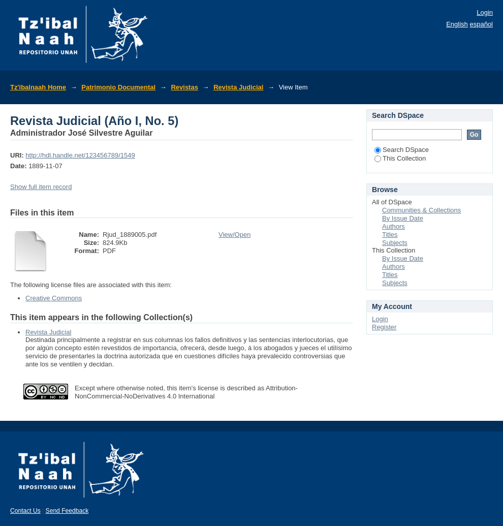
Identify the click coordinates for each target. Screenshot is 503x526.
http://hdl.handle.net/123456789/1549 (80, 155)
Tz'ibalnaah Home (38, 87)
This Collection (400, 158)
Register (384, 327)
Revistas (184, 87)
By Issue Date (402, 218)
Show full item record (41, 187)
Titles (390, 234)
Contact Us (25, 510)
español (481, 24)
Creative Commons (53, 298)
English (457, 24)
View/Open (234, 234)
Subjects (394, 242)
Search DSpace (401, 149)
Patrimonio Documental (118, 87)
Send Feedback (67, 510)
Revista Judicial (238, 87)
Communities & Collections (421, 210)
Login (485, 12)
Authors (393, 226)
